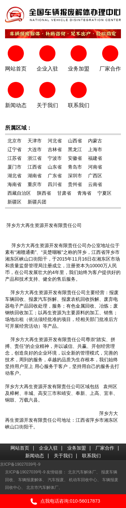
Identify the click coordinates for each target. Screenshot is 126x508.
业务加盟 (76, 448)
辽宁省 (14, 149)
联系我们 (91, 455)
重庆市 (35, 184)
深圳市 (75, 175)
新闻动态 (34, 455)
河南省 (95, 167)
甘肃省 (64, 193)
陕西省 (44, 193)
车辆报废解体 (30, 479)
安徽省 (75, 158)
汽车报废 (56, 479)
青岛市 (75, 167)
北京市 (14, 140)
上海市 (95, 149)
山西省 (75, 140)
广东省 (55, 175)
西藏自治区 (19, 193)
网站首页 (19, 448)
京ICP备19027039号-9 (20, 464)
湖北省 (14, 175)
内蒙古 (95, 140)
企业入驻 (48, 448)
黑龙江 (75, 149)
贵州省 (75, 184)
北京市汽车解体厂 (42, 487)
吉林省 (55, 149)
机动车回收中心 (83, 479)
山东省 (55, 167)
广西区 (95, 175)
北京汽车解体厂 (82, 472)
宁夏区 (104, 193)
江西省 (35, 167)
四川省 (55, 184)
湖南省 (35, 175)
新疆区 (14, 201)
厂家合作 (104, 448)
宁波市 (55, 158)
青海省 (84, 193)
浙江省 (35, 158)
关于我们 (63, 455)
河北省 (55, 140)
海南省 (14, 184)
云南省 (95, 184)
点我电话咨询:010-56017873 (63, 501)
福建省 (95, 158)
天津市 (35, 140)
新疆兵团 (37, 201)
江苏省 (14, 158)
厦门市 (14, 167)
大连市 (35, 149)
